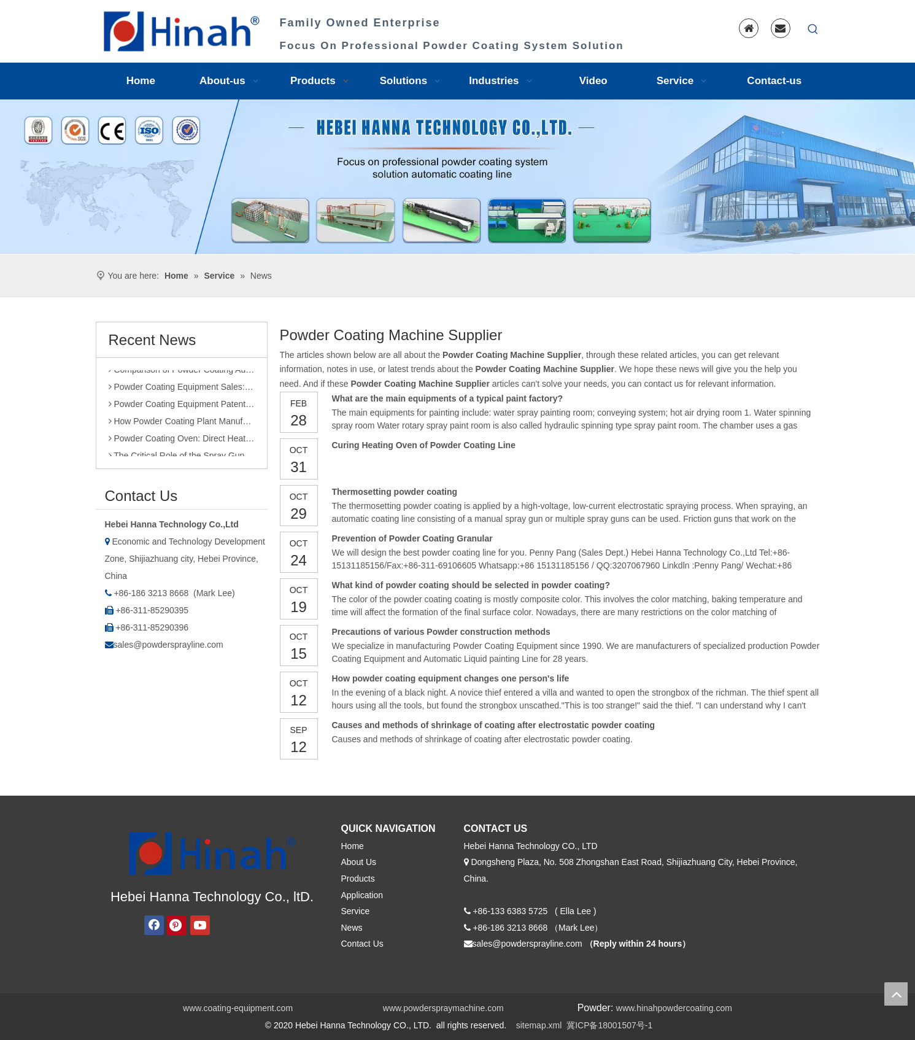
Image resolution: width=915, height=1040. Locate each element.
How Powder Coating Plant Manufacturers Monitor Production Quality (182, 424)
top (896, 994)
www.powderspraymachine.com (443, 1008)
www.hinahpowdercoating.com (674, 1008)
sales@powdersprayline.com (168, 645)
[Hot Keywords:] (813, 29)
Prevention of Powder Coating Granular (412, 538)
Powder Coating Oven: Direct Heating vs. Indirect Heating (182, 441)
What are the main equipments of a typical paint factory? (447, 398)
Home (352, 846)
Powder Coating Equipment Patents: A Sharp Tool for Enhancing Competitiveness (182, 407)
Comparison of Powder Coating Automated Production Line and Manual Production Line (182, 373)
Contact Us (362, 944)
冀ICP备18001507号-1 (609, 1025)
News (352, 928)
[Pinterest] (177, 925)
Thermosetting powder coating (395, 492)
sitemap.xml (539, 1025)
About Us (359, 862)
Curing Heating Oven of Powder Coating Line (423, 445)
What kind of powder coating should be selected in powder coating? (471, 585)
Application (362, 895)
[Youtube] (200, 925)
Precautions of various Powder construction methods (441, 632)
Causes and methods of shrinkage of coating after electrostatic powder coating (493, 725)
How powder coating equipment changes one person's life (450, 678)
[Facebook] (154, 925)
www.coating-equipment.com (238, 1008)
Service (355, 911)
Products (358, 878)
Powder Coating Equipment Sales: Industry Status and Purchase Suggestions (182, 390)
